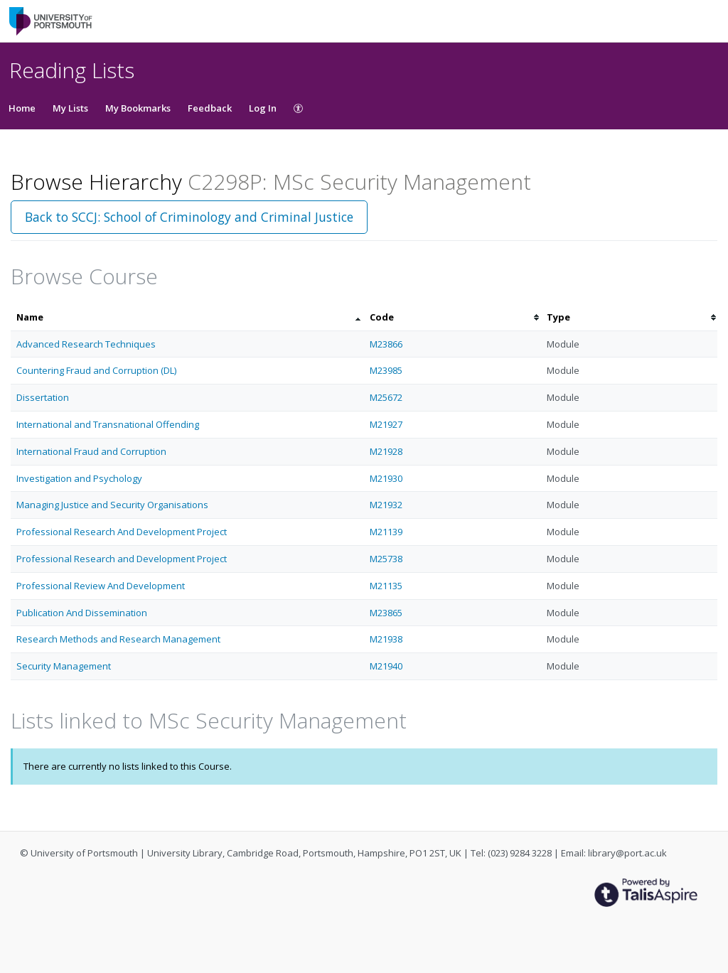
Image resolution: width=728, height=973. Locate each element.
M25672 (386, 397)
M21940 (386, 666)
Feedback (210, 108)
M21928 (386, 451)
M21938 (386, 639)
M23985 (386, 370)
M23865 (386, 612)
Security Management (63, 666)
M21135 (386, 585)
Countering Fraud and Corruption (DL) (96, 370)
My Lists (70, 108)
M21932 (386, 504)
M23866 (386, 344)
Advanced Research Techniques (86, 344)
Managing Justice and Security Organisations (112, 504)
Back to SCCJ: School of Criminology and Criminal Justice (189, 216)
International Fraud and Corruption (91, 451)
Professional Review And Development (100, 585)
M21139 (386, 531)
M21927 (386, 424)
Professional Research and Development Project (121, 558)
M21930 (386, 478)
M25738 (386, 558)
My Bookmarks (138, 108)
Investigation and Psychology (79, 478)
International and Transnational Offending (107, 424)
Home (22, 108)
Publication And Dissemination (81, 612)
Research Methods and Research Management (118, 639)
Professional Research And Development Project (121, 531)
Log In (263, 108)
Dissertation (42, 397)
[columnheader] (187, 317)
